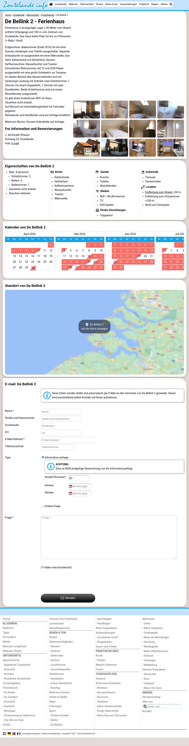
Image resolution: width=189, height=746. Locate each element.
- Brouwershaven (105, 700)
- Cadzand (148, 691)
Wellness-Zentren (59, 700)
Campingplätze (11, 691)
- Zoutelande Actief (107, 645)
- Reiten (53, 728)
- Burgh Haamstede (107, 719)
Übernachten (87, 4)
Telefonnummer (14, 446)
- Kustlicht (9, 714)
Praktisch (144, 4)
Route (99, 663)
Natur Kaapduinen (106, 636)
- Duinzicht (9, 710)
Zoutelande (61, 4)
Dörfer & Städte (58, 705)
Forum (99, 677)
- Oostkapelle (150, 641)
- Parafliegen (103, 631)
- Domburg (148, 650)
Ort (7, 432)
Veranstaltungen (128, 4)
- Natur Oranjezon (152, 636)
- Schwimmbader (59, 723)
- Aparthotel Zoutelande (16, 673)
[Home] (51, 4)
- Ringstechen (104, 650)
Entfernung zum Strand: (159, 192)
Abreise (50, 492)
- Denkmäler (56, 663)
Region (155, 4)
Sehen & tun (111, 4)
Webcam (73, 4)
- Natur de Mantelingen (155, 645)
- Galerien (54, 659)
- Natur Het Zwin (151, 696)
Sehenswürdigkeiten (61, 650)
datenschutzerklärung (51, 742)
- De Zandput (10, 705)
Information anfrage (56, 457)
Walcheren (148, 627)
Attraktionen (56, 682)
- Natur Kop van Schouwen (111, 723)
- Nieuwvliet (149, 682)
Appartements (11, 668)
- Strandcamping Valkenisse (19, 723)
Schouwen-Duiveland (108, 691)
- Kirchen (54, 668)
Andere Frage (52, 506)
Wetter (164, 4)
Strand (99, 4)
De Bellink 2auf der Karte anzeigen (94, 326)
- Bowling (54, 696)
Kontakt (147, 719)
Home (6, 627)
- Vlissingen (149, 668)
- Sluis (145, 687)
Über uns (147, 710)
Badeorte (8, 636)
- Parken (100, 668)
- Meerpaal (9, 719)
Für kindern (9, 645)
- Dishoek (147, 664)
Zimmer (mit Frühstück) (63, 627)
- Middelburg (149, 673)
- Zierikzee (102, 710)
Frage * (9, 517)
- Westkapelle (150, 654)
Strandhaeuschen (59, 636)
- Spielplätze (56, 687)
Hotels (7, 733)
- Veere (146, 631)
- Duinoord (9, 677)
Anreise (50, 485)
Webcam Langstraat (15, 654)
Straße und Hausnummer (20, 418)
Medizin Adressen (106, 673)
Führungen (55, 714)
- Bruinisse (102, 705)
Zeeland (100, 687)
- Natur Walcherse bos (155, 659)
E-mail (15, 143)
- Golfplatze (56, 733)
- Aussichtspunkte (59, 677)
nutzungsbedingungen (31, 742)
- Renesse (101, 696)
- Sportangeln (103, 627)
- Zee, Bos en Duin (13, 728)
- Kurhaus (8, 682)
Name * (9, 411)
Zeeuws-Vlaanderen (154, 677)
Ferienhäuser (10, 696)
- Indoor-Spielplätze (60, 691)
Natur (52, 710)
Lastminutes (56, 631)
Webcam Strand (12, 659)
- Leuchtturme (57, 673)
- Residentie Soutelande (16, 687)
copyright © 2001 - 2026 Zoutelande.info (78, 742)
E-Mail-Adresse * (15, 439)
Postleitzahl (12, 425)
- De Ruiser (9, 700)
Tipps (6, 640)
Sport (52, 719)
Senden (68, 606)
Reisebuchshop (151, 705)
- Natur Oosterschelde (108, 714)
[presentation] (69, 590)
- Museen (54, 654)
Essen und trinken (106, 654)
